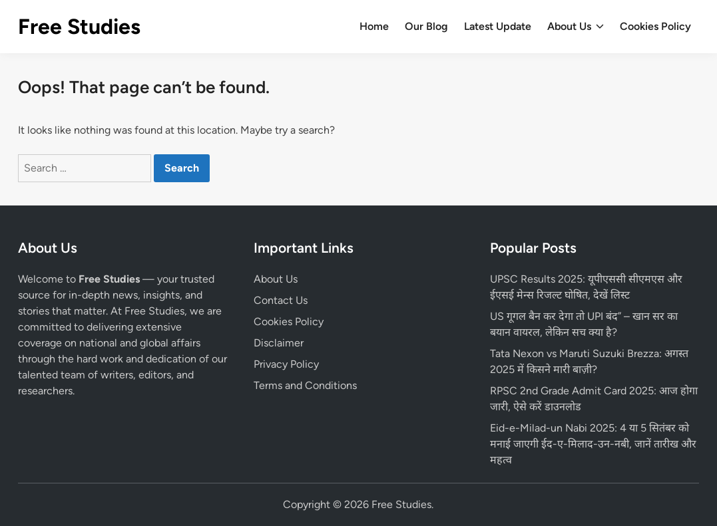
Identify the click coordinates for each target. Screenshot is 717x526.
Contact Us (281, 300)
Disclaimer (279, 342)
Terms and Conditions (305, 385)
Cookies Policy (655, 26)
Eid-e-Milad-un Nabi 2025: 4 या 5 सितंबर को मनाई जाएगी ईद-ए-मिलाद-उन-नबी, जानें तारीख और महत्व (593, 444)
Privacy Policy (286, 364)
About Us (575, 26)
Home (374, 26)
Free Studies (79, 26)
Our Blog (426, 26)
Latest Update (497, 26)
